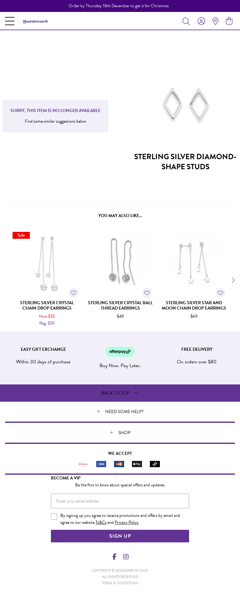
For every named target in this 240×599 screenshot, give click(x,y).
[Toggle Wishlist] (73, 293)
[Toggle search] (187, 21)
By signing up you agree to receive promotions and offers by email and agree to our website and (120, 519)
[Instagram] (126, 557)
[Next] (232, 280)
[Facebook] (115, 557)
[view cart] (229, 21)
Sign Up (120, 536)
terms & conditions (120, 583)
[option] (120, 6)
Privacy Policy (127, 522)
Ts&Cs (100, 522)
